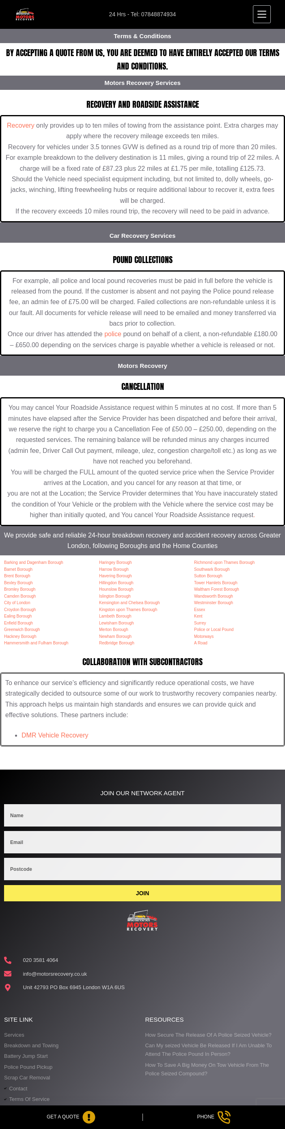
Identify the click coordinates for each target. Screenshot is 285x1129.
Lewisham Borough (116, 623)
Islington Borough (115, 596)
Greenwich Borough (22, 629)
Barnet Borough (18, 569)
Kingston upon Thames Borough (128, 609)
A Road (200, 643)
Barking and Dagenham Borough (33, 562)
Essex (199, 609)
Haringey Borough (115, 562)
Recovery (21, 125)
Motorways (204, 636)
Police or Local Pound (213, 629)
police (112, 334)
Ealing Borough (18, 616)
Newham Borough (115, 636)
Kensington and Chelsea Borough (129, 602)
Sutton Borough (208, 576)
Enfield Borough (18, 623)
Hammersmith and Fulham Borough (36, 643)
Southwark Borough (212, 569)
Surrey (200, 623)
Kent (198, 616)
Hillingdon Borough (116, 583)
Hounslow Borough (116, 589)
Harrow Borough (114, 569)
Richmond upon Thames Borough (224, 562)
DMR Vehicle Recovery (55, 735)
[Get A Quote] (71, 1117)
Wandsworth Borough (213, 596)
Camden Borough (20, 596)
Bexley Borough (18, 583)
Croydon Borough (20, 609)
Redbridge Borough (116, 643)
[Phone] (214, 1117)
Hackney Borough (20, 636)
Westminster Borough (213, 602)
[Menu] (262, 14)
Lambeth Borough (115, 616)
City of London (17, 602)
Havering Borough (115, 576)
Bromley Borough (19, 589)
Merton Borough (113, 629)
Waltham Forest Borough (216, 589)
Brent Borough (17, 576)
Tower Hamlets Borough (216, 583)
